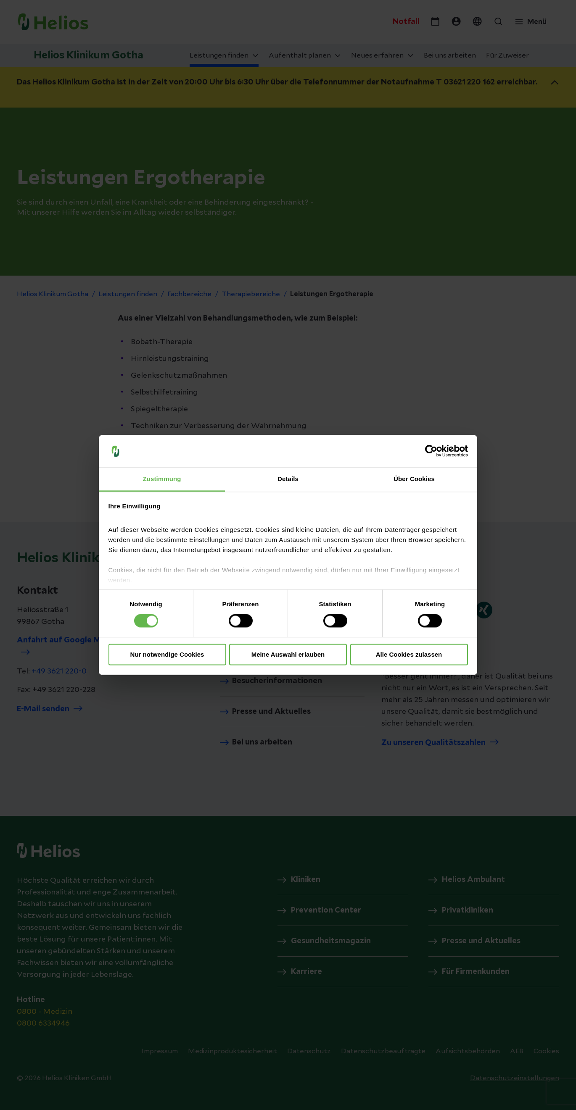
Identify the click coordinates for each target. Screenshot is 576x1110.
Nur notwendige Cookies (167, 654)
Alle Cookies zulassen (409, 654)
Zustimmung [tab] (162, 478)
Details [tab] (288, 478)
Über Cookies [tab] (414, 478)
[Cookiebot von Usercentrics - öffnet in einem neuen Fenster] (431, 451)
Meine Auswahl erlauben (288, 654)
